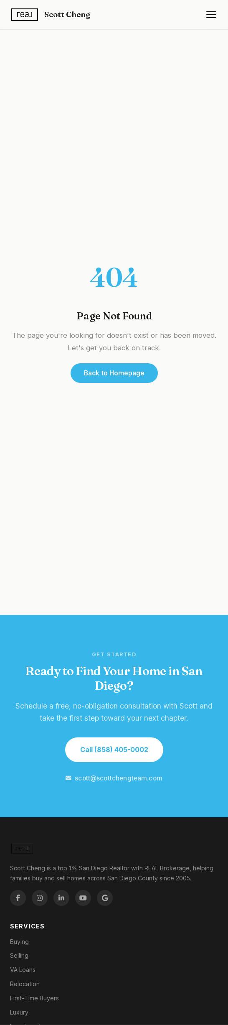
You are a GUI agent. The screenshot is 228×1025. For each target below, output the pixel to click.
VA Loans (22, 969)
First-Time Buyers (34, 998)
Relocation (25, 983)
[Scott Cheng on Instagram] (40, 898)
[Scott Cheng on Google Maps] (105, 898)
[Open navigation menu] (211, 15)
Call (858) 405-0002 (114, 749)
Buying (19, 941)
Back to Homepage (114, 373)
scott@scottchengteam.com (114, 778)
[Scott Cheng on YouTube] (83, 898)
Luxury (19, 1012)
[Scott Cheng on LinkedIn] (61, 898)
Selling (19, 955)
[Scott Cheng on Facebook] (18, 898)
